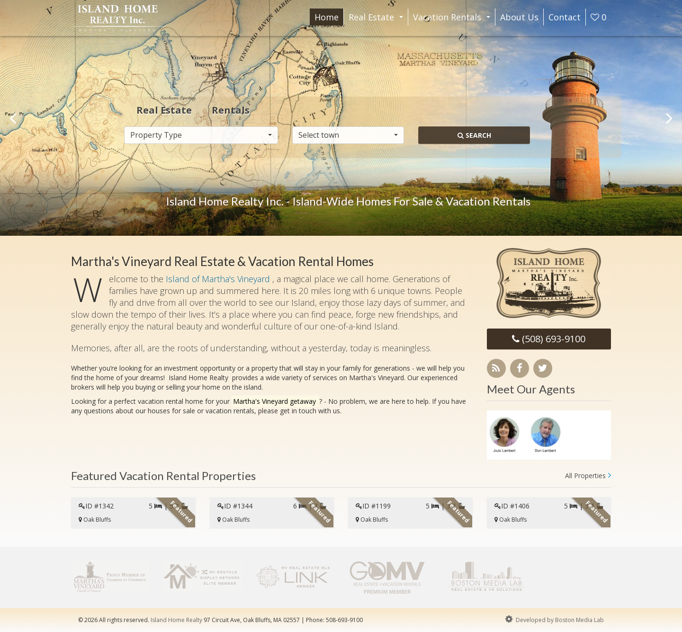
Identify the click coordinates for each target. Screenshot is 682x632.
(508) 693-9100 (548, 338)
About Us (519, 17)
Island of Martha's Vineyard (219, 279)
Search (474, 134)
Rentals (231, 109)
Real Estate (378, 18)
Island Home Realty (176, 620)
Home (326, 17)
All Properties (585, 475)
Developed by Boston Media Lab (553, 619)
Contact (564, 17)
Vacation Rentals (453, 18)
